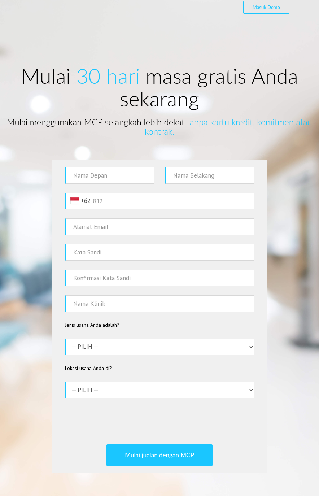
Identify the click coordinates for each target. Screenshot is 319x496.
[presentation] (159, 421)
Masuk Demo (266, 7)
